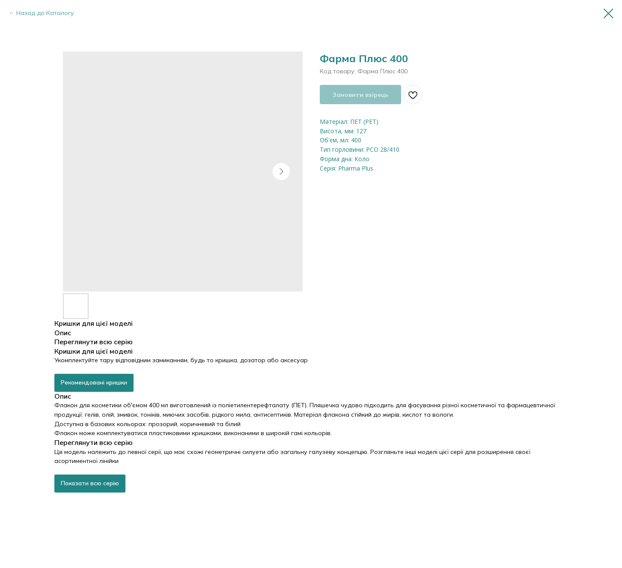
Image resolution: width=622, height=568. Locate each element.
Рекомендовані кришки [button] (94, 382)
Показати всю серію (90, 483)
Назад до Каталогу (45, 13)
